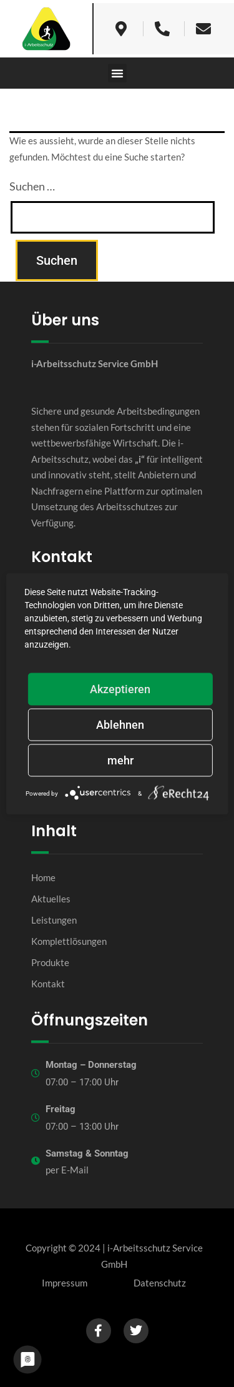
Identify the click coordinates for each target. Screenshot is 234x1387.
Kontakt (48, 983)
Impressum (64, 1282)
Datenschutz (160, 1282)
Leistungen (54, 919)
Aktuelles (51, 898)
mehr (120, 759)
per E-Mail (67, 1169)
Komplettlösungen (69, 941)
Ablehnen (120, 724)
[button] (117, 73)
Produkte (50, 962)
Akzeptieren (120, 688)
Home (43, 877)
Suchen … (32, 186)
